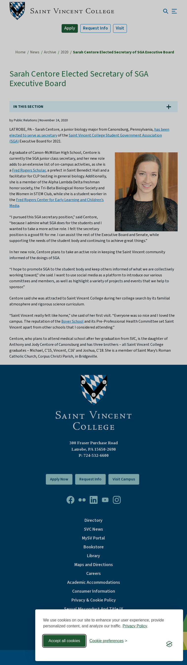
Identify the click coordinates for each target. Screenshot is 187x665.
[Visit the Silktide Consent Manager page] (169, 644)
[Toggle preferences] (108, 641)
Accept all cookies (64, 641)
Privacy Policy (135, 626)
